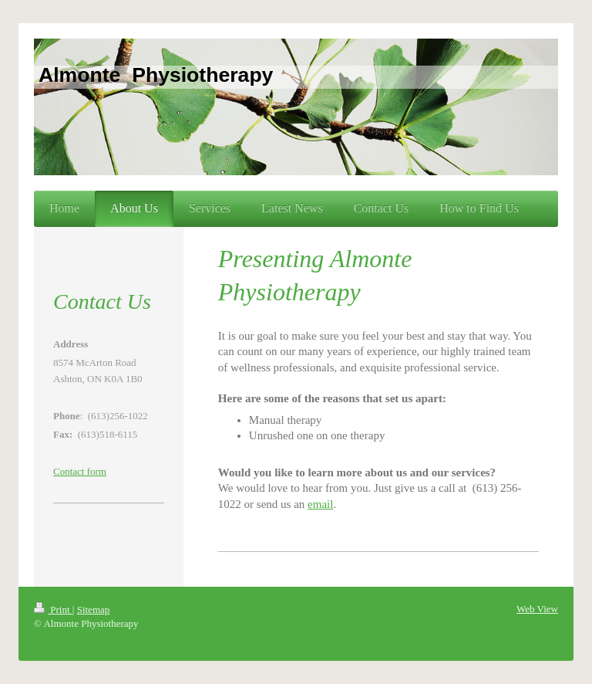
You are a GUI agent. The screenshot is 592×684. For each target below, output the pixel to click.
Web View (537, 609)
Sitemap (93, 609)
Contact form (79, 471)
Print (53, 609)
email (320, 504)
